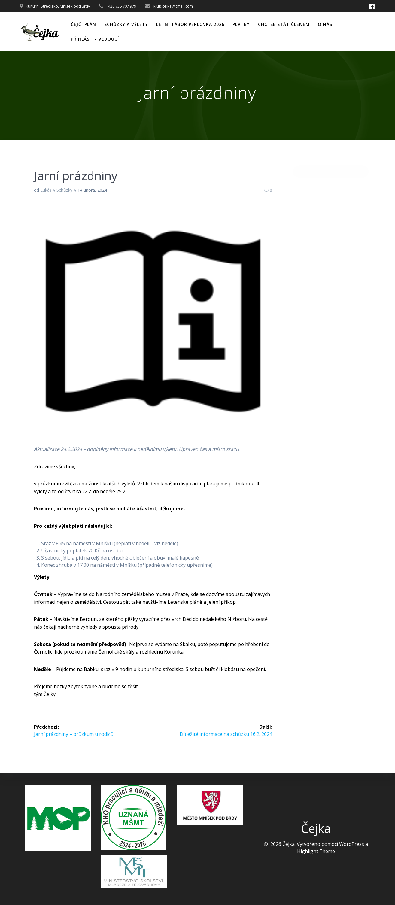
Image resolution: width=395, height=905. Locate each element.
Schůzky (64, 190)
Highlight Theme (316, 851)
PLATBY (241, 24)
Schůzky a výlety (126, 24)
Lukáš (46, 190)
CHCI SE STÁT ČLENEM (284, 24)
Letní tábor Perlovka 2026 (190, 24)
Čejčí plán (83, 24)
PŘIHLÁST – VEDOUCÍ (95, 39)
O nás (325, 24)
